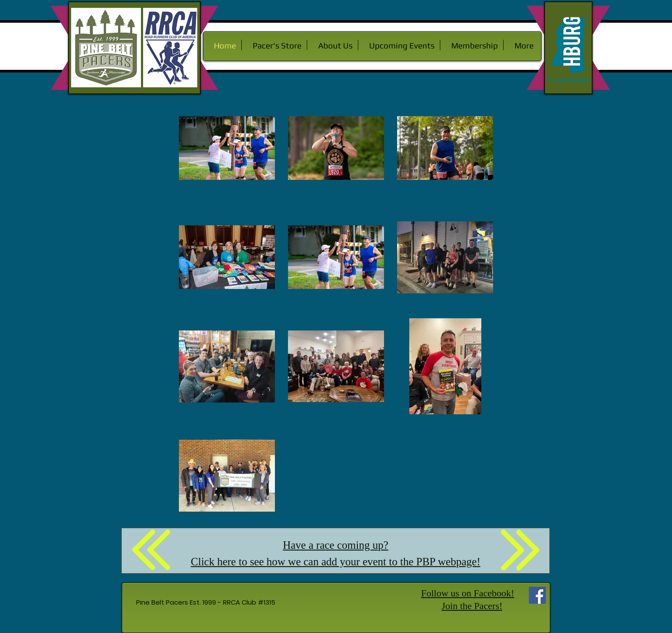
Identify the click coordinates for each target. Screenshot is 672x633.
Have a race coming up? (335, 545)
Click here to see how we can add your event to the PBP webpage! (335, 562)
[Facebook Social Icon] (537, 595)
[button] (332, 45)
